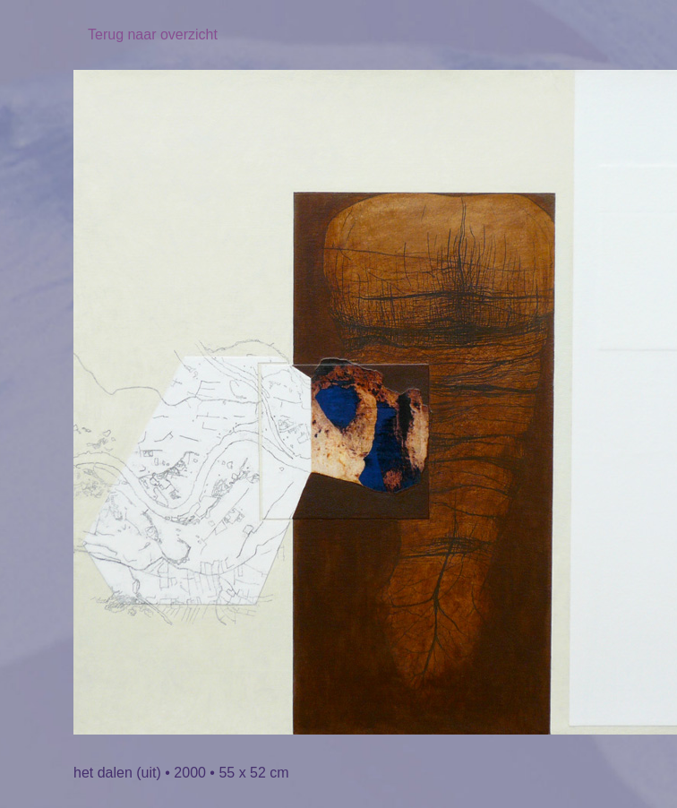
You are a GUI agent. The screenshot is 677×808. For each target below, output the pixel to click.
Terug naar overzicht (153, 34)
